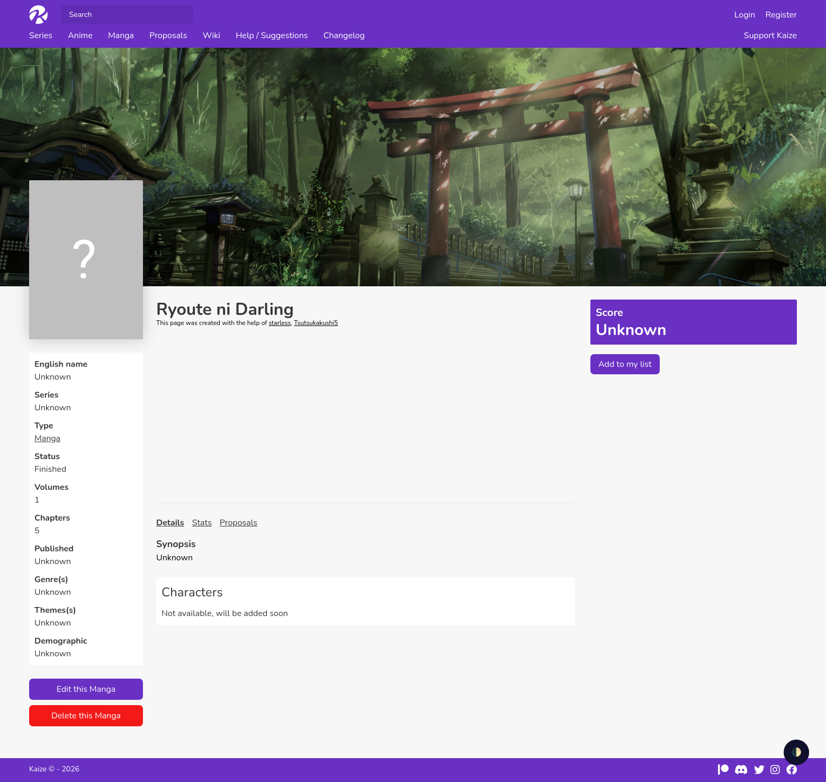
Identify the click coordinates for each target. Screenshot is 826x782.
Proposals (168, 35)
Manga (121, 35)
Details (170, 523)
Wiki (211, 35)
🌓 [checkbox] (796, 752)
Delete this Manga (86, 716)
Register (781, 15)
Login (745, 15)
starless (279, 323)
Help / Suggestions (272, 35)
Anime (80, 35)
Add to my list (625, 364)
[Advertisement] (365, 415)
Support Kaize (770, 35)
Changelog (344, 35)
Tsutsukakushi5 (316, 323)
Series (40, 35)
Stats (202, 523)
